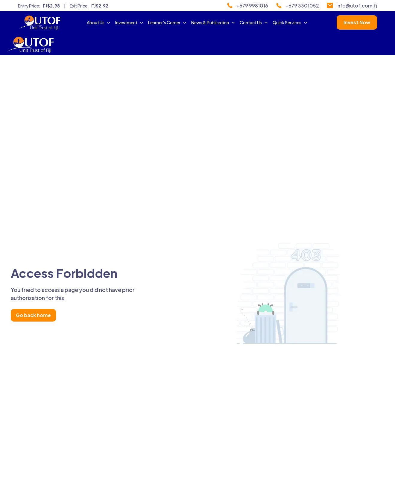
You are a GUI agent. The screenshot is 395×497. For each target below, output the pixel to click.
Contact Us (254, 22)
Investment (130, 22)
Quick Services (291, 22)
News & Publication (213, 22)
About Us (99, 22)
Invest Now (357, 22)
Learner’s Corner (168, 22)
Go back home (33, 315)
